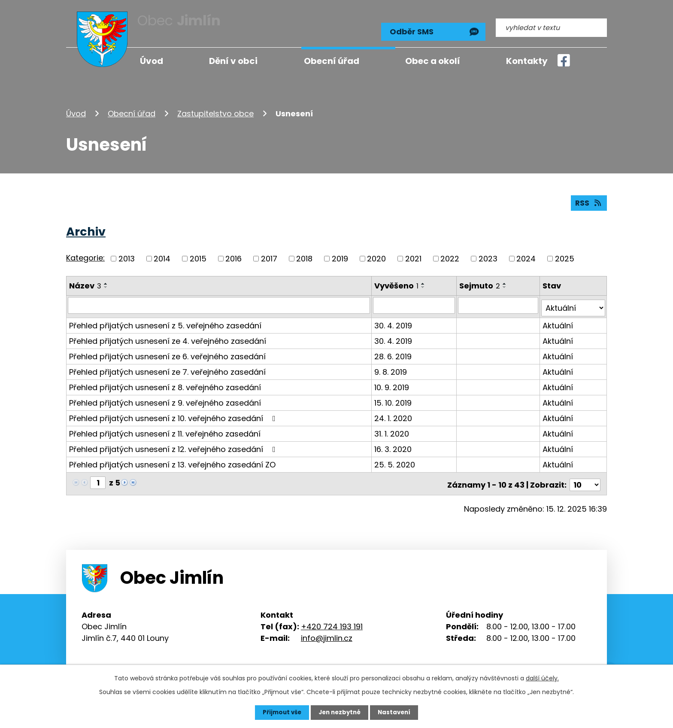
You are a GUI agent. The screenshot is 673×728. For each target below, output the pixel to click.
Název (85, 282)
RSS (588, 199)
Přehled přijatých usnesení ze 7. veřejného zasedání (167, 366)
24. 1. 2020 (393, 412)
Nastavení (396, 712)
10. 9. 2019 (392, 381)
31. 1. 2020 (392, 428)
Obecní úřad (131, 108)
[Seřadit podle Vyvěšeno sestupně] (423, 284)
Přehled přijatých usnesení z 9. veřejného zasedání (165, 397)
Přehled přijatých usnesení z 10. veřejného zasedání (174, 412)
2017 (269, 255)
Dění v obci (233, 61)
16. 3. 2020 (393, 443)
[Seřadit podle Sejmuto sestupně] (505, 284)
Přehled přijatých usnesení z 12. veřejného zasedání (174, 443)
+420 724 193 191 (332, 618)
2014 (162, 255)
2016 (233, 255)
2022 (449, 255)
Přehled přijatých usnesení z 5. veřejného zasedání (165, 320)
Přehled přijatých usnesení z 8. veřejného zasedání (165, 381)
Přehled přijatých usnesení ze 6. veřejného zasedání (167, 351)
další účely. (542, 677)
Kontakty (527, 61)
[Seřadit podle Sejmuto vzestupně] (505, 280)
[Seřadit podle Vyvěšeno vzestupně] (423, 280)
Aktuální (558, 320)
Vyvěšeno (397, 282)
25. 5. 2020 (395, 459)
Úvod (76, 108)
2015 (198, 255)
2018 (304, 255)
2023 (488, 255)
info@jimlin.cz (326, 630)
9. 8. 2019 (391, 366)
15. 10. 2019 (393, 397)
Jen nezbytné (339, 712)
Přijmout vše (279, 712)
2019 (340, 255)
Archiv (86, 229)
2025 (564, 255)
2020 (376, 255)
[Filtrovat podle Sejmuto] (499, 302)
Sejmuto (480, 282)
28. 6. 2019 (393, 351)
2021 (413, 255)
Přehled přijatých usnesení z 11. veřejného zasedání (165, 428)
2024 (526, 255)
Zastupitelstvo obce (215, 108)
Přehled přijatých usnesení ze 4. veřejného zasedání (167, 335)
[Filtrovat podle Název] (219, 302)
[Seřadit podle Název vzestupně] (106, 280)
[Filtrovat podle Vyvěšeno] (414, 302)
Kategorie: (85, 255)
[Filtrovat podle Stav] (573, 302)
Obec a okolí (432, 61)
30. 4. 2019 (393, 320)
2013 (126, 255)
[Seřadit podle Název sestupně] (106, 284)
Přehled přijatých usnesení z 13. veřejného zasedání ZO (172, 459)
